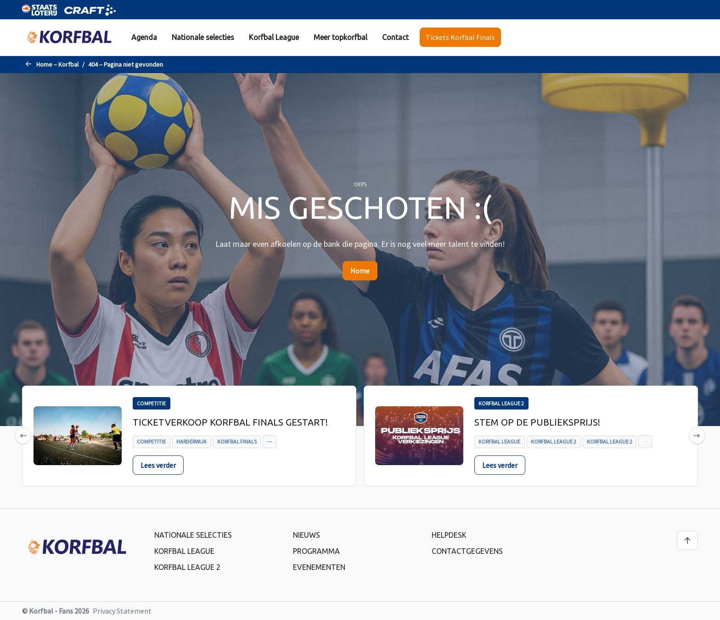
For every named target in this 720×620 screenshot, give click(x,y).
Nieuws (306, 535)
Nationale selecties (203, 37)
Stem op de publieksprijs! (537, 422)
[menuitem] (144, 37)
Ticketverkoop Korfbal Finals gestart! (230, 422)
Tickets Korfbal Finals (460, 37)
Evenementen (319, 567)
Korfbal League (274, 37)
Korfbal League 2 (187, 567)
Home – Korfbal (57, 64)
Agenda (144, 37)
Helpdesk (449, 535)
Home (360, 270)
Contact (395, 37)
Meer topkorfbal (340, 37)
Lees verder (158, 465)
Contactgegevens (467, 551)
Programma (316, 551)
